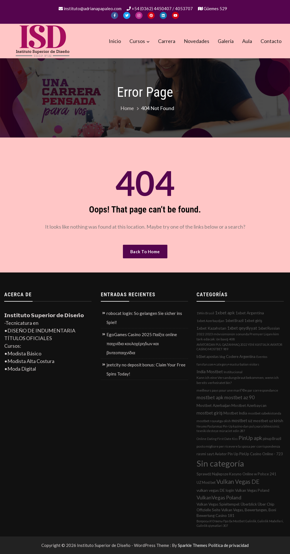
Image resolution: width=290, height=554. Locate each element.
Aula (247, 41)
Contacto (271, 41)
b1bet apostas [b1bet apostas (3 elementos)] (208, 356)
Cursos (137, 41)
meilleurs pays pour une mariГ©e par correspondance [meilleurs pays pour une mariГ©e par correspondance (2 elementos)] (237, 390)
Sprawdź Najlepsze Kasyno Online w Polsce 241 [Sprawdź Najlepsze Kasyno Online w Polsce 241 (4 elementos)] (236, 474)
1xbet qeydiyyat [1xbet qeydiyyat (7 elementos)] (242, 327)
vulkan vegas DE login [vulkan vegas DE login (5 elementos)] (215, 490)
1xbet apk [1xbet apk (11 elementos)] (225, 312)
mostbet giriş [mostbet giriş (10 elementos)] (210, 412)
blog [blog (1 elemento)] (222, 356)
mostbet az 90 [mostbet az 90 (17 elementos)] (239, 397)
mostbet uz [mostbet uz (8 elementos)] (242, 420)
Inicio (115, 41)
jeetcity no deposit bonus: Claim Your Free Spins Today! (145, 369)
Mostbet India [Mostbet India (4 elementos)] (235, 413)
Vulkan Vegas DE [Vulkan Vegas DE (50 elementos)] (237, 481)
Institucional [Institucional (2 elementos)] (233, 372)
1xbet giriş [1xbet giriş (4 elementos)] (253, 320)
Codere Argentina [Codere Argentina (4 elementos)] (240, 356)
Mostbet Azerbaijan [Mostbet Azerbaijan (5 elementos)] (214, 405)
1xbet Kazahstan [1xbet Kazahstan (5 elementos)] (211, 328)
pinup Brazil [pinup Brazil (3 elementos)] (272, 438)
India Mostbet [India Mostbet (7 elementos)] (210, 371)
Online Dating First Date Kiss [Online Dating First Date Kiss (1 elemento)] (217, 439)
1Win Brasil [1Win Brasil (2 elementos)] (205, 313)
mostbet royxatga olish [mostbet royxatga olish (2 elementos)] (214, 421)
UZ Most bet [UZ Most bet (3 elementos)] (206, 482)
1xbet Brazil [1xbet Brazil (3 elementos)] (234, 320)
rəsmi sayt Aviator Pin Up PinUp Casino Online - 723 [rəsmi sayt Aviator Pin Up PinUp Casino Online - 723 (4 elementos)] (240, 454)
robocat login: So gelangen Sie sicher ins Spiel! (144, 318)
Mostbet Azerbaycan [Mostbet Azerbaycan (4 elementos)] (248, 405)
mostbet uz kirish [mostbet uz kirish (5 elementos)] (268, 420)
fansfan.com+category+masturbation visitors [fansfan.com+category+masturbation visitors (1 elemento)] (228, 364)
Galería (226, 41)
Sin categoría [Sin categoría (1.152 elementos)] (220, 463)
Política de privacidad (228, 545)
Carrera (166, 41)
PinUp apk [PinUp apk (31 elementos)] (250, 438)
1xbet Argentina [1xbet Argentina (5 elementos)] (250, 312)
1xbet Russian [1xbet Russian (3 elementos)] (269, 328)
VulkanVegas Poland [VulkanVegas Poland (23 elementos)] (219, 497)
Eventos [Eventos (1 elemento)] (261, 356)
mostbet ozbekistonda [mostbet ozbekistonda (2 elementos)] (264, 413)
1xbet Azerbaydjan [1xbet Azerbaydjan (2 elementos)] (210, 321)
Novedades (196, 41)
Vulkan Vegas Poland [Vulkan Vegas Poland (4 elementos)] (252, 490)
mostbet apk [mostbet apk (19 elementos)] (210, 397)
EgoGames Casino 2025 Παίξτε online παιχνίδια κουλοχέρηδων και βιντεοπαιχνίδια (141, 343)
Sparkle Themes (192, 545)
